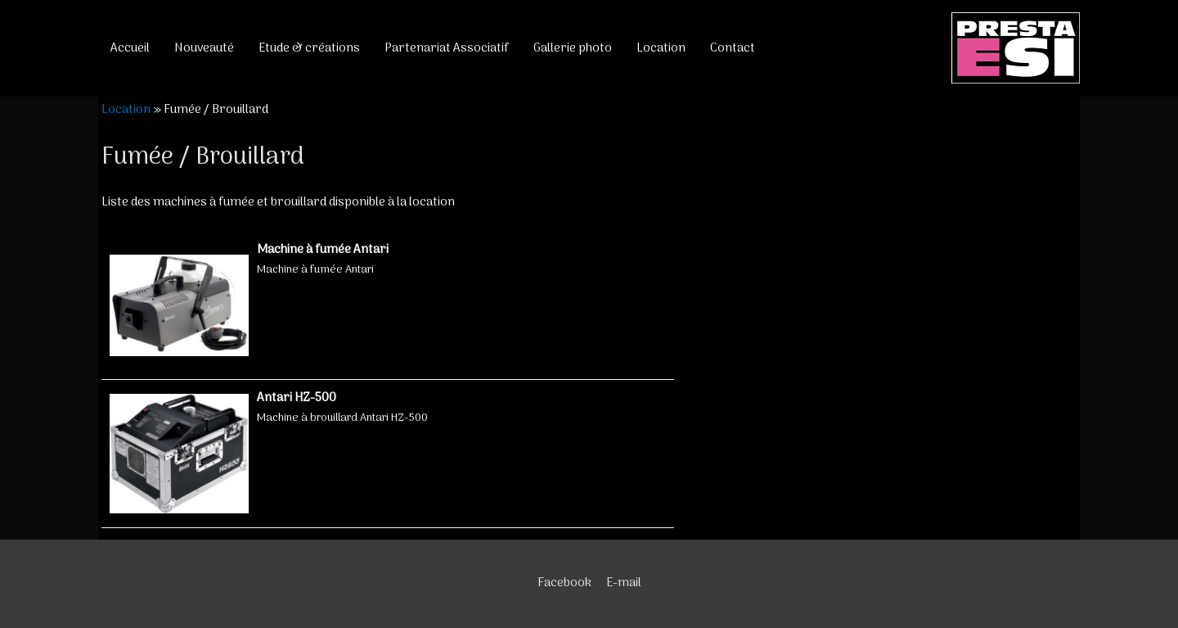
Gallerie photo (572, 48)
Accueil (130, 48)
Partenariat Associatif (446, 48)
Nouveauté (204, 48)
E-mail (623, 583)
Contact (732, 48)
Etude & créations (309, 48)
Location (661, 48)
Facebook (564, 583)
